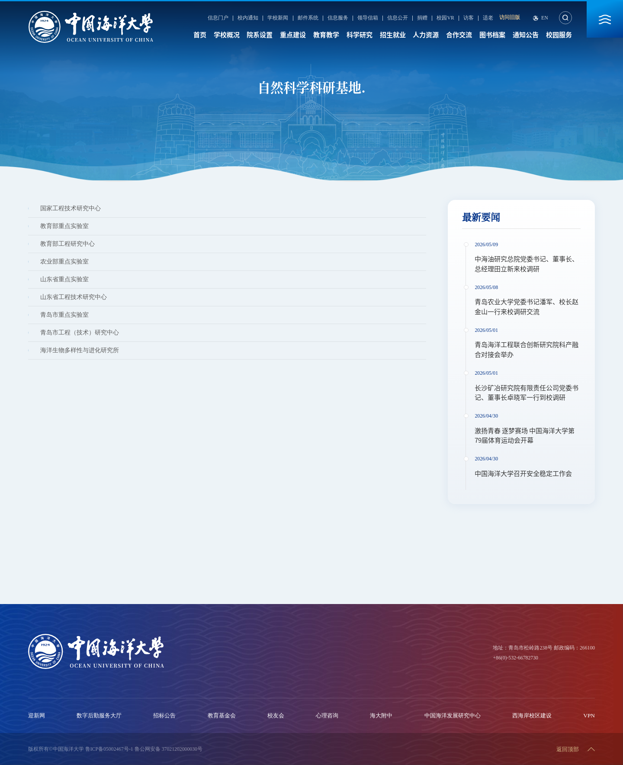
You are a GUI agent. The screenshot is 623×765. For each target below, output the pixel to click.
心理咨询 (327, 715)
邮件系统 (308, 18)
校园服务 (559, 35)
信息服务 (338, 18)
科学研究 (360, 35)
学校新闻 (277, 18)
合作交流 (459, 35)
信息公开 (397, 18)
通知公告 (526, 35)
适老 (488, 18)
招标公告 (164, 715)
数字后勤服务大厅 (99, 715)
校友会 (275, 715)
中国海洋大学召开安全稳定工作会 (523, 473)
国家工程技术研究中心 (70, 208)
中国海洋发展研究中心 (452, 715)
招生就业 (393, 35)
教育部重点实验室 (64, 226)
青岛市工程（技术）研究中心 (79, 332)
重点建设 (293, 35)
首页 (199, 35)
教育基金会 (222, 715)
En (544, 18)
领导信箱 (367, 18)
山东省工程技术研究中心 (73, 297)
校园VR (445, 18)
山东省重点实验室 (64, 279)
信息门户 (218, 18)
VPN (589, 715)
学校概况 (227, 35)
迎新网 (36, 715)
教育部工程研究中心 (67, 244)
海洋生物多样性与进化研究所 (79, 350)
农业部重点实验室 (64, 261)
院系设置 (260, 35)
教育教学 (326, 35)
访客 (468, 18)
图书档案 (492, 35)
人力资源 (426, 35)
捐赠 (422, 18)
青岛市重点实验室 (64, 315)
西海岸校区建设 (532, 715)
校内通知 (248, 18)
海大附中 (381, 715)
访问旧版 (509, 17)
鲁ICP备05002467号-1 (109, 749)
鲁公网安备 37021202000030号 (168, 749)
